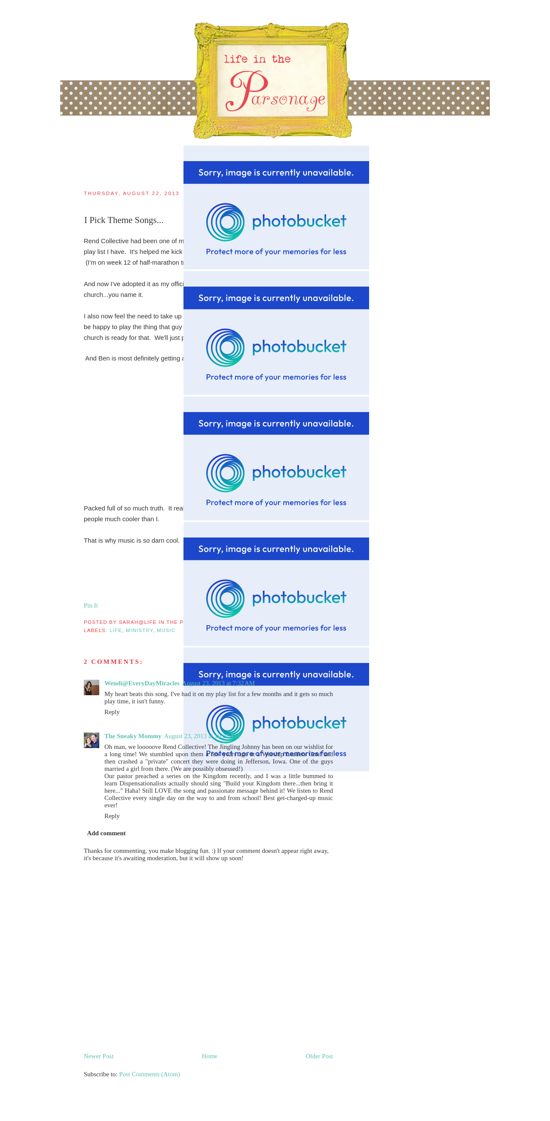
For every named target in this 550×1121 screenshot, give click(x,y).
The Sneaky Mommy (133, 736)
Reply (112, 712)
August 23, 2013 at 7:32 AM (218, 683)
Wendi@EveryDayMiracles (142, 683)
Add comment (106, 833)
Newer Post (98, 1056)
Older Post (319, 1056)
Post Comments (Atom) (149, 1074)
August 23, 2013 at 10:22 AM (202, 736)
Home (210, 1056)
